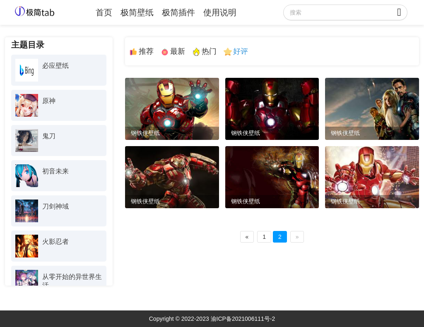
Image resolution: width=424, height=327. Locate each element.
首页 (104, 12)
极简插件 (178, 12)
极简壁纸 (137, 12)
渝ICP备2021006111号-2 (243, 318)
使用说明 (219, 12)
